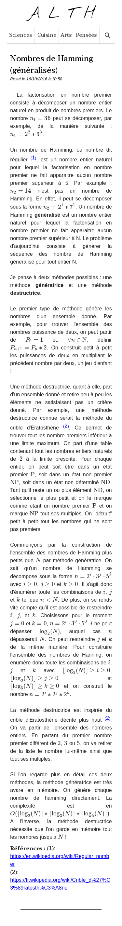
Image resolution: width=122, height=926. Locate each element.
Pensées (86, 35)
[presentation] (40, 118)
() (33, 158)
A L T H (61, 13)
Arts (66, 35)
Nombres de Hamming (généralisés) (51, 64)
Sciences (20, 35)
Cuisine (46, 35)
